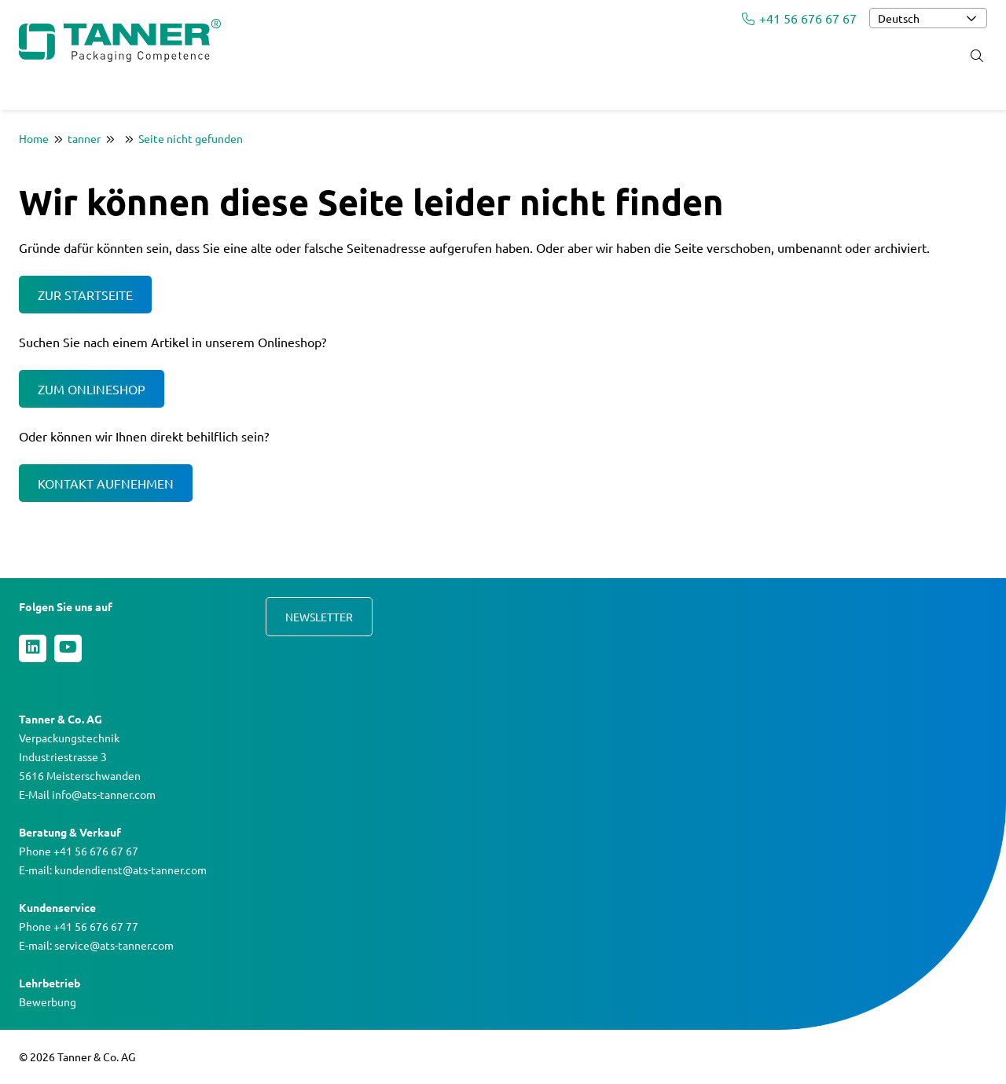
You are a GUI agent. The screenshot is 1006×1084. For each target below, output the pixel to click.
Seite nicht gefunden (190, 138)
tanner (84, 138)
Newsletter (319, 617)
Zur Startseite (85, 294)
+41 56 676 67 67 (799, 18)
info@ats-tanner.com (104, 794)
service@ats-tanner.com (114, 945)
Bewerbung (47, 1001)
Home (34, 138)
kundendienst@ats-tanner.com (130, 869)
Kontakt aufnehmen (106, 483)
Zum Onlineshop (91, 389)
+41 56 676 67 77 (95, 926)
